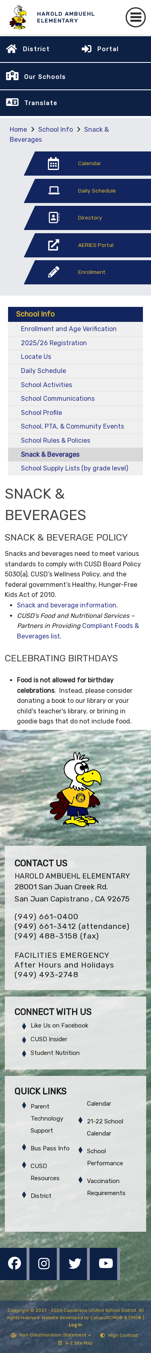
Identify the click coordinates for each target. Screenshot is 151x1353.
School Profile (41, 412)
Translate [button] (41, 103)
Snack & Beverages (50, 454)
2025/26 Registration (54, 343)
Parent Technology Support (47, 1118)
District (36, 49)
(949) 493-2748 (46, 974)
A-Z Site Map (75, 1343)
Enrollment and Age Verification (69, 329)
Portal (108, 49)
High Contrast (123, 1335)
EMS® (135, 1317)
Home (18, 129)
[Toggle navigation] (135, 17)
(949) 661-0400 (46, 916)
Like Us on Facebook (59, 1025)
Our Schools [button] (45, 77)
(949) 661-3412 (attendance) (72, 926)
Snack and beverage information (66, 605)
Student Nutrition (55, 1053)
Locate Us (36, 357)
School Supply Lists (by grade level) (74, 468)
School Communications (58, 398)
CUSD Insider (49, 1039)
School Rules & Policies (55, 440)
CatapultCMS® (106, 1317)
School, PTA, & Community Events (72, 426)
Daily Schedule (43, 371)
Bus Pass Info (50, 1148)
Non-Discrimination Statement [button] (53, 1335)
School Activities (46, 385)
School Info (55, 129)
